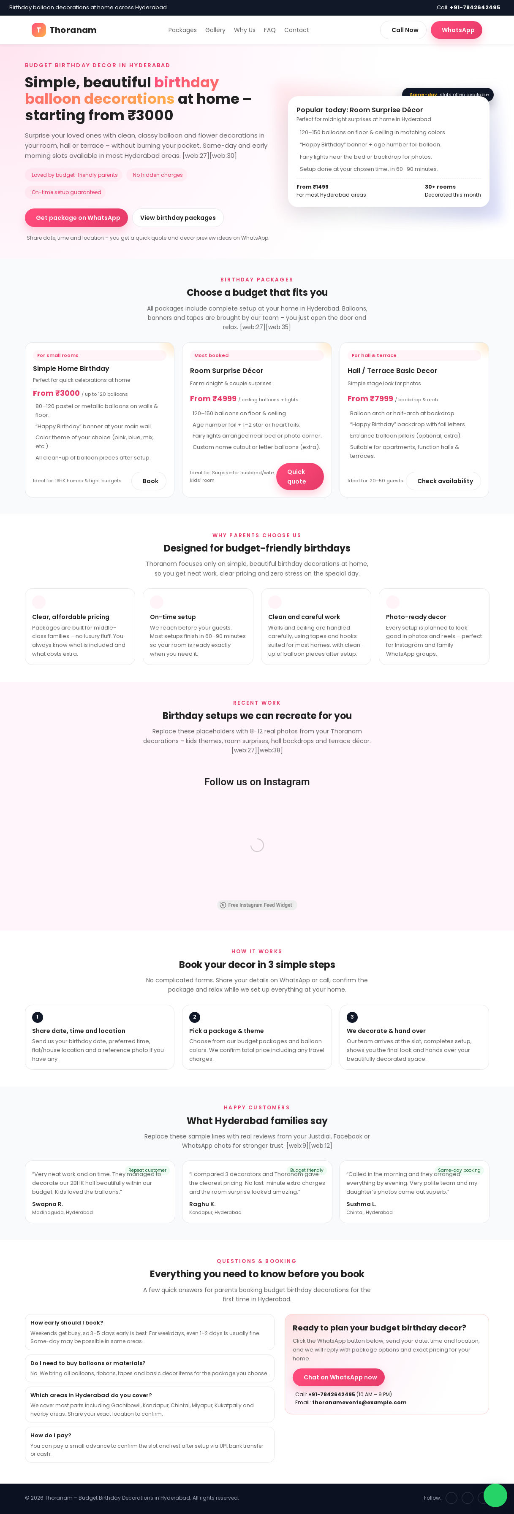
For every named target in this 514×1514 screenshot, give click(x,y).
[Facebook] (451, 1498)
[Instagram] (467, 1498)
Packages (183, 30)
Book (150, 481)
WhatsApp (458, 30)
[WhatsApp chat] (495, 1495)
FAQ (270, 30)
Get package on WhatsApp (78, 218)
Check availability (445, 481)
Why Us (245, 30)
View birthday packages (178, 218)
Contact (296, 30)
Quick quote (296, 476)
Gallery (215, 30)
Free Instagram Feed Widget (256, 905)
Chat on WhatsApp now (340, 1377)
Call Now (405, 30)
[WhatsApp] (484, 1498)
